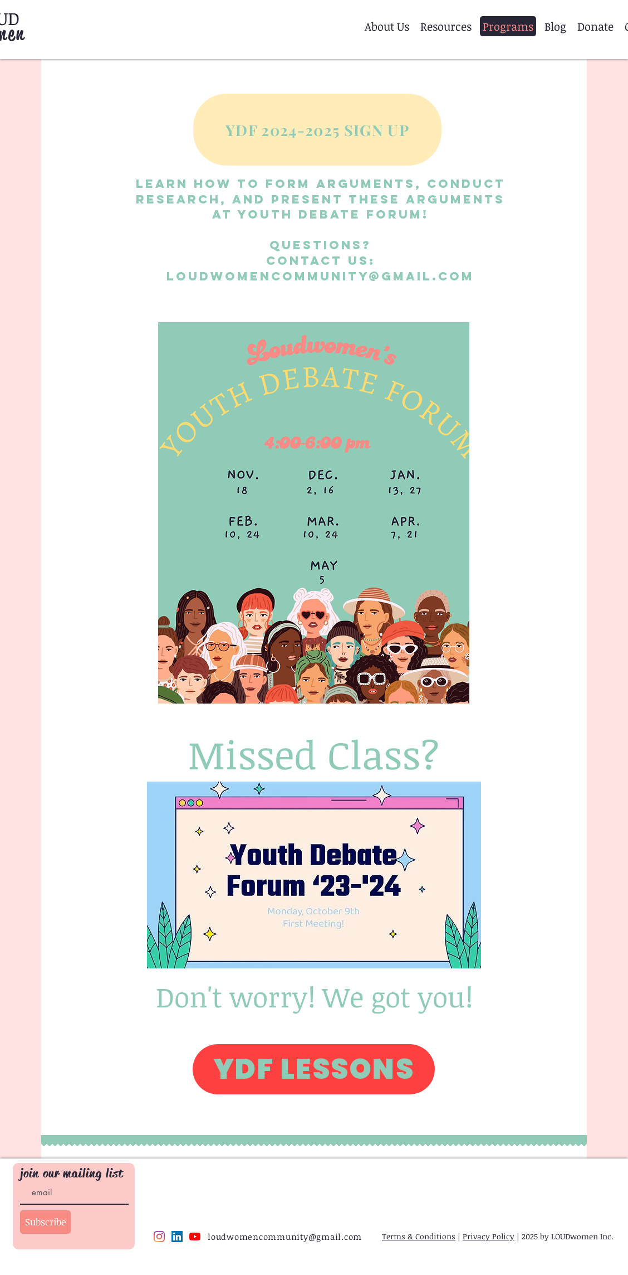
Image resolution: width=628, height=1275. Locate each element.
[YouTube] (194, 1236)
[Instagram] (159, 1236)
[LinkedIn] (177, 1236)
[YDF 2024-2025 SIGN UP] (317, 130)
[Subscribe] (45, 1222)
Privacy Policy (488, 1236)
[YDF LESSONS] (314, 1069)
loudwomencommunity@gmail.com (320, 276)
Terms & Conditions (418, 1236)
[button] (386, 26)
